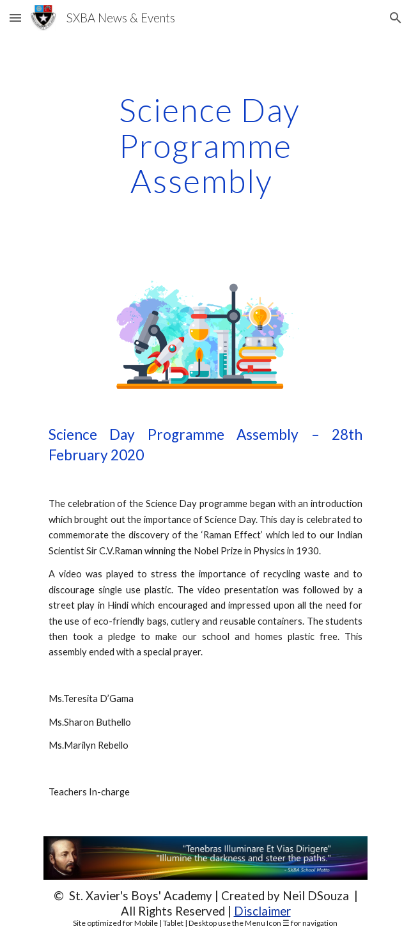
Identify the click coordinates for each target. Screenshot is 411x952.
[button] (15, 17)
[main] (205, 145)
